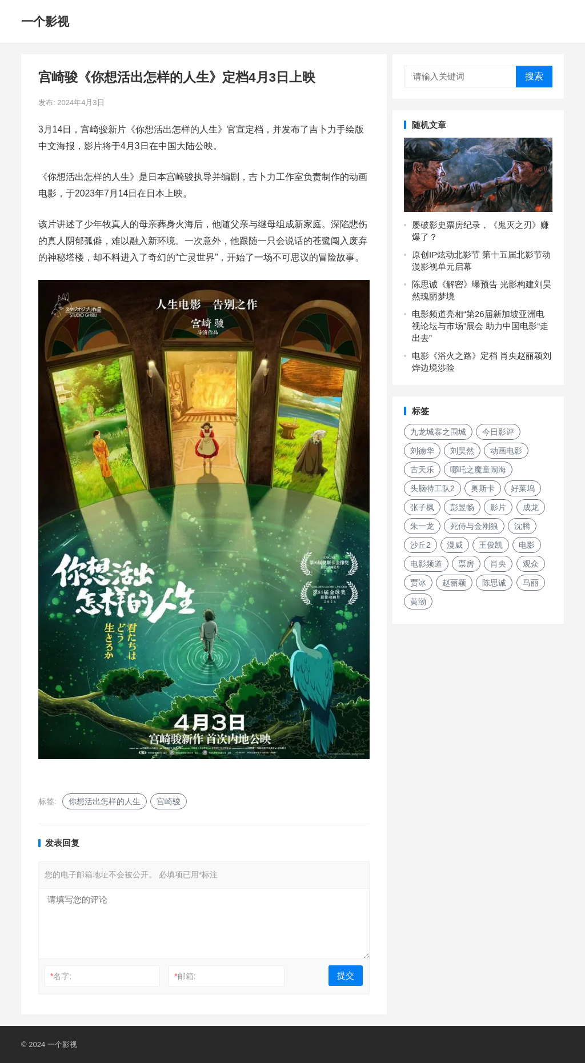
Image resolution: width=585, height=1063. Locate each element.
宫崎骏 (169, 801)
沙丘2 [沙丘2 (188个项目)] (420, 544)
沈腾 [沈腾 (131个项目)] (522, 526)
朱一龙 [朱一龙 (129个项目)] (422, 526)
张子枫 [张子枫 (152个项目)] (422, 507)
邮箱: (184, 976)
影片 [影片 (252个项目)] (498, 507)
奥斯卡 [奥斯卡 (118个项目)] (483, 488)
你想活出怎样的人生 (105, 801)
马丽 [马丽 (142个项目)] (531, 582)
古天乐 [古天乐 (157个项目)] (422, 469)
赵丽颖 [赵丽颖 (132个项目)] (454, 582)
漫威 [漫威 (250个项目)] (455, 544)
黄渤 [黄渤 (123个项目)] (418, 601)
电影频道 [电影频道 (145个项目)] (426, 563)
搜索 (534, 76)
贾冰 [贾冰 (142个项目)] (418, 582)
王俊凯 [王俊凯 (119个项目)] (491, 544)
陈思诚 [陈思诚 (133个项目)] (494, 582)
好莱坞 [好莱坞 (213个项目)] (523, 488)
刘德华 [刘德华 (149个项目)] (422, 450)
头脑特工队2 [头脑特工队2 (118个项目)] (432, 488)
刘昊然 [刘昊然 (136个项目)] (462, 450)
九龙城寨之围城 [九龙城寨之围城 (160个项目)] (438, 431)
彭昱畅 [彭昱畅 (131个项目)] (462, 507)
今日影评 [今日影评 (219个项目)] (498, 431)
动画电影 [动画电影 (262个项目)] (506, 450)
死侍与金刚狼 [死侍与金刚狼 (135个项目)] (474, 526)
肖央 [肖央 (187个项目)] (498, 563)
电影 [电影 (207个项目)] (527, 544)
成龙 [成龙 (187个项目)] (531, 507)
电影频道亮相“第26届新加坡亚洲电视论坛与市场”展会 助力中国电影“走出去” (480, 326)
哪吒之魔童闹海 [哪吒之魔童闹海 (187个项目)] (478, 469)
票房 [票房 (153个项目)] (466, 563)
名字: (60, 976)
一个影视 (45, 21)
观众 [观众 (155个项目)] (531, 563)
